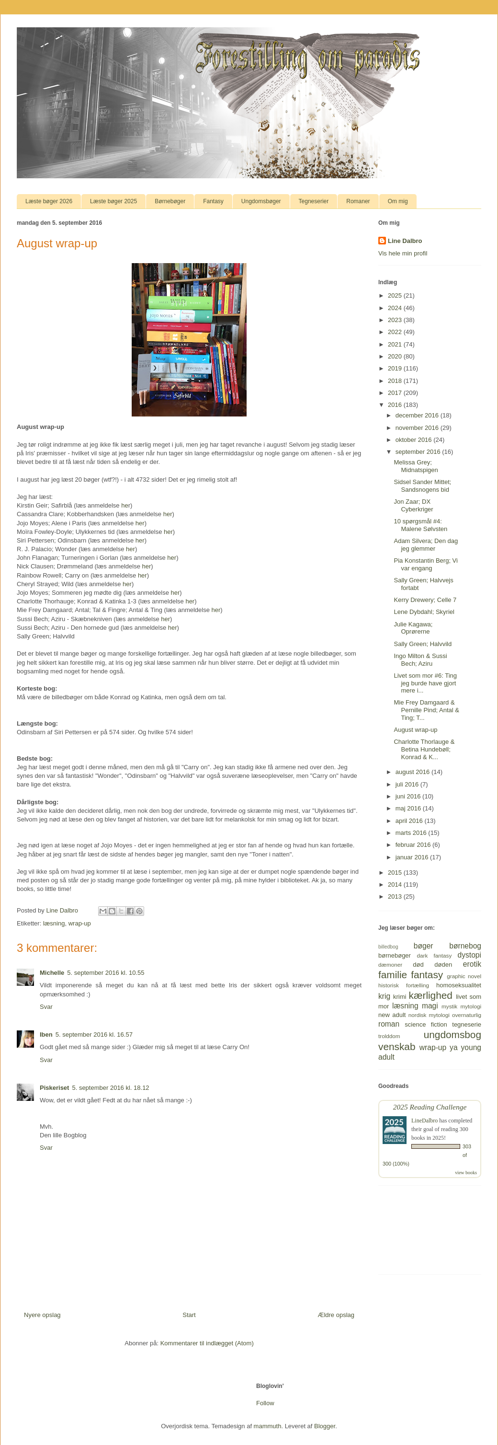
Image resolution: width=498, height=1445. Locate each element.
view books (466, 1172)
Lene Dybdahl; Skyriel (424, 611)
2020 (396, 356)
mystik (449, 1006)
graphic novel (464, 976)
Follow (265, 1403)
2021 (396, 344)
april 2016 (410, 820)
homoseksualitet (458, 985)
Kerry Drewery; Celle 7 (425, 599)
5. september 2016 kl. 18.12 (110, 1087)
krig (384, 996)
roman (388, 1024)
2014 (396, 884)
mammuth (268, 1426)
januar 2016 (413, 857)
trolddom (389, 1036)
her (167, 514)
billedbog (388, 946)
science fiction (426, 1024)
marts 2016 (412, 832)
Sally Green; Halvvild (423, 643)
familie (392, 974)
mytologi (470, 1006)
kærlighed (431, 995)
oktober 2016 (415, 439)
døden (443, 964)
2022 (396, 331)
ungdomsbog (452, 1034)
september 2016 (419, 451)
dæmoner (390, 964)
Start (188, 1314)
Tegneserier (314, 201)
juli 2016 (408, 784)
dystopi (469, 955)
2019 (396, 368)
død (418, 964)
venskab (396, 1046)
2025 (396, 295)
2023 (396, 320)
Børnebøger (170, 201)
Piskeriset (54, 1087)
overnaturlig (466, 1015)
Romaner (358, 201)
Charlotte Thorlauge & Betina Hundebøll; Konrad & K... (424, 749)
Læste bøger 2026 (48, 201)
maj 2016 (409, 808)
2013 (396, 896)
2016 (396, 404)
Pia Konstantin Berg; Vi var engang (425, 564)
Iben (46, 1034)
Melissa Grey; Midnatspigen (416, 466)
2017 (396, 392)
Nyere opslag (42, 1314)
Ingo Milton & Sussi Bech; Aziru (420, 659)
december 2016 (418, 415)
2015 (396, 872)
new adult (392, 1014)
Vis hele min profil (402, 253)
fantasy (427, 974)
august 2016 (413, 771)
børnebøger (394, 955)
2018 (396, 380)
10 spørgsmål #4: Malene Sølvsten (420, 525)
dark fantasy (434, 955)
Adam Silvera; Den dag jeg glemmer (426, 544)
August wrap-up (415, 729)
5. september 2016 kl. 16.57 (94, 1034)
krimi (399, 996)
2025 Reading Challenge (430, 1107)
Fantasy (213, 201)
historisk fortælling (403, 985)
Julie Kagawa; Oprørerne (413, 628)
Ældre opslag (335, 1314)
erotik (472, 964)
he (124, 505)
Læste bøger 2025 (113, 201)
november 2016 (418, 427)
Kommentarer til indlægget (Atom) (207, 1343)
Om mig (398, 201)
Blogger (324, 1426)
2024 (396, 308)
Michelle (52, 972)
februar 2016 (414, 844)
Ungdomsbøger (261, 201)
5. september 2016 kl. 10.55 (105, 972)
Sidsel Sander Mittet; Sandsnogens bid (422, 485)
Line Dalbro (405, 240)
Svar (46, 1006)
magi (430, 1006)
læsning (54, 923)
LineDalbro (424, 1120)
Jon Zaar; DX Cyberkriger (413, 505)
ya (453, 1047)
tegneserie (466, 1024)
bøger (423, 946)
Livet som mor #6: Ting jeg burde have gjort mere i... (425, 683)
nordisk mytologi (429, 1015)
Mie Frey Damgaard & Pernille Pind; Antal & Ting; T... (426, 710)
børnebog (465, 946)
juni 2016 (409, 796)
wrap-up (79, 923)
